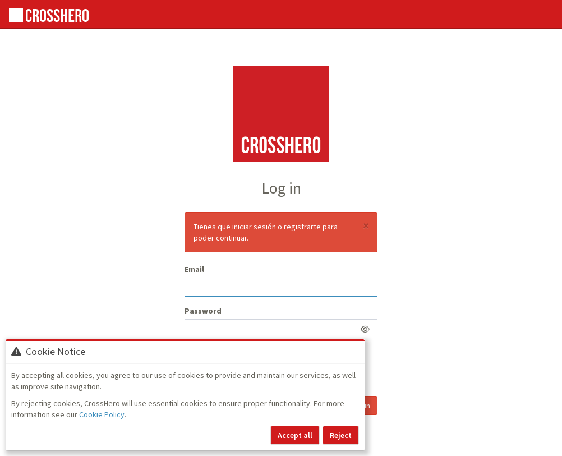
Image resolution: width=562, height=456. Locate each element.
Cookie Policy (102, 414)
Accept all (295, 435)
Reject (341, 435)
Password (203, 311)
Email (194, 269)
